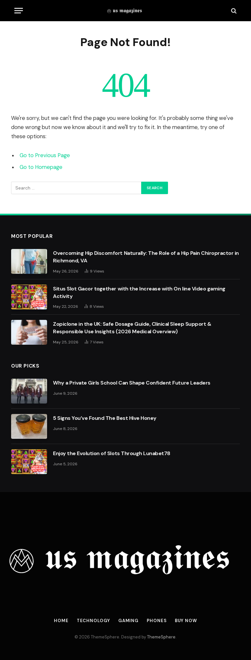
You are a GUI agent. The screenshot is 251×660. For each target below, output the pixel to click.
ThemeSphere (161, 637)
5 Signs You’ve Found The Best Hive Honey (105, 418)
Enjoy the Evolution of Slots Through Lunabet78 (111, 453)
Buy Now (186, 620)
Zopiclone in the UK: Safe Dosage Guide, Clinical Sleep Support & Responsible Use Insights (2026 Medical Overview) (132, 328)
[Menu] (18, 10)
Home (61, 620)
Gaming (128, 620)
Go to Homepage (41, 167)
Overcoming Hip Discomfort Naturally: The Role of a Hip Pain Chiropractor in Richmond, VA (146, 257)
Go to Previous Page (45, 155)
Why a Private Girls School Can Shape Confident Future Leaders (131, 382)
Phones (156, 620)
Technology (93, 620)
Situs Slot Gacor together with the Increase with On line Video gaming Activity (139, 292)
